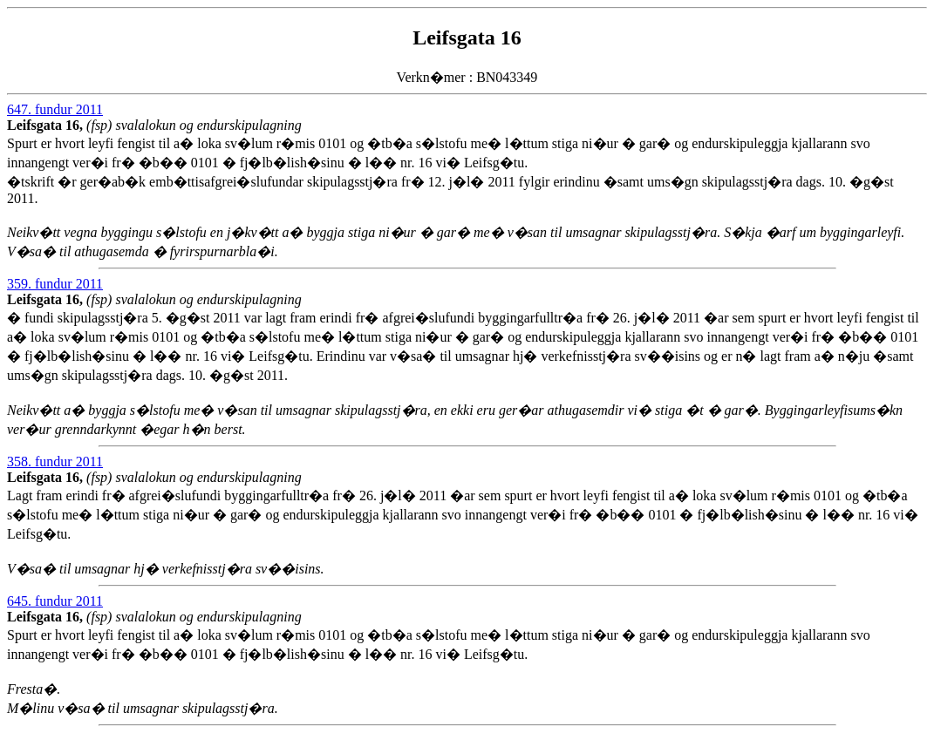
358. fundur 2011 (55, 461)
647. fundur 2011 (55, 109)
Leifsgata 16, (46, 125)
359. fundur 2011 (55, 283)
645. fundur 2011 (55, 601)
